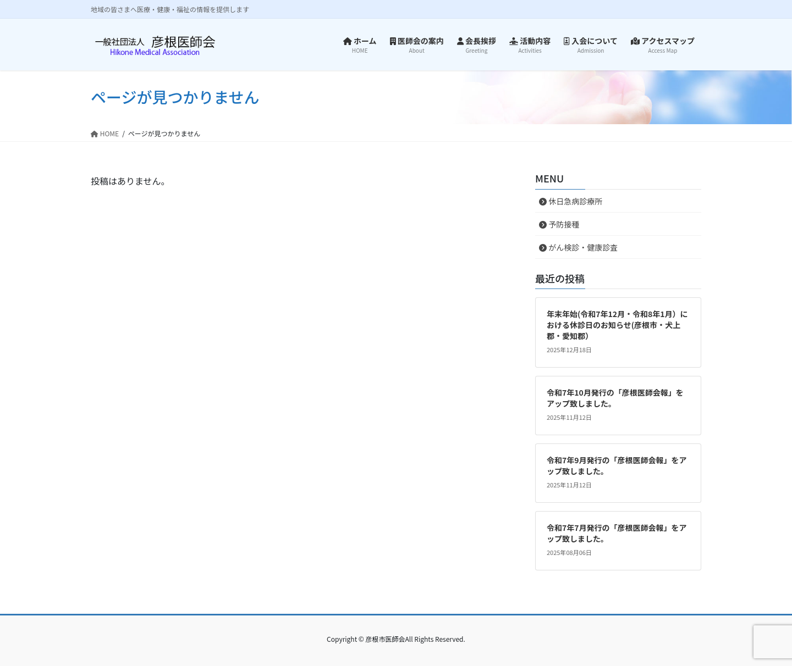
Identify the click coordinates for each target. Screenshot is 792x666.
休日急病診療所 (570, 201)
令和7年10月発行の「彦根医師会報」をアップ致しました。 (615, 398)
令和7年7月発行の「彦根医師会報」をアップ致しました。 (617, 533)
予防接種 (559, 224)
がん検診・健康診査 (578, 247)
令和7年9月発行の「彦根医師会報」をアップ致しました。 (617, 465)
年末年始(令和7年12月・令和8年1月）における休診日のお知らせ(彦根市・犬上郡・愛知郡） (617, 324)
